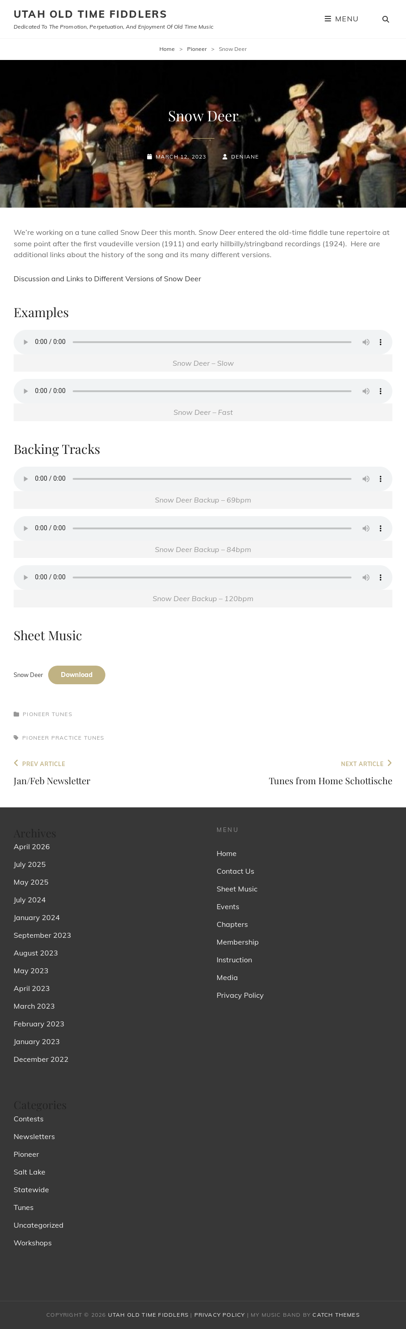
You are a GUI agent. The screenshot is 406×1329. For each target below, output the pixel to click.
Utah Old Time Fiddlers (90, 14)
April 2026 (32, 846)
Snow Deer (28, 674)
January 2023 (37, 1041)
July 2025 (30, 864)
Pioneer (197, 48)
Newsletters (34, 1136)
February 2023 (39, 1023)
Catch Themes (335, 1314)
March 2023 (34, 1005)
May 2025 (31, 881)
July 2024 (30, 899)
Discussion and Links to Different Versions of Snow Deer (107, 278)
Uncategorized (39, 1224)
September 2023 (42, 935)
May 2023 (31, 970)
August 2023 (36, 952)
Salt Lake (29, 1171)
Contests (29, 1118)
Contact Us (235, 871)
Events (228, 906)
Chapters (232, 924)
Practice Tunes (77, 737)
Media (227, 977)
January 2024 (37, 917)
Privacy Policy (240, 995)
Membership (238, 941)
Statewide (31, 1189)
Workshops (33, 1242)
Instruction (234, 959)
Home (167, 48)
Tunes (62, 714)
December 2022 (41, 1059)
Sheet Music (237, 888)
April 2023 (32, 988)
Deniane (245, 156)
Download (77, 675)
